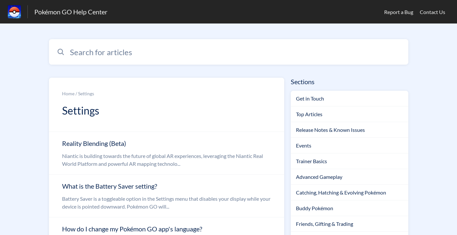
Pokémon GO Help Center (70, 12)
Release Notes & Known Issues (330, 130)
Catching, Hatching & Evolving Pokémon (341, 192)
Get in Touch (310, 98)
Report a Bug (398, 12)
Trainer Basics (311, 161)
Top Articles (309, 114)
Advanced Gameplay (319, 177)
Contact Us (432, 12)
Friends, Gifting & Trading (324, 224)
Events (303, 145)
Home (68, 93)
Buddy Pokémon (314, 208)
